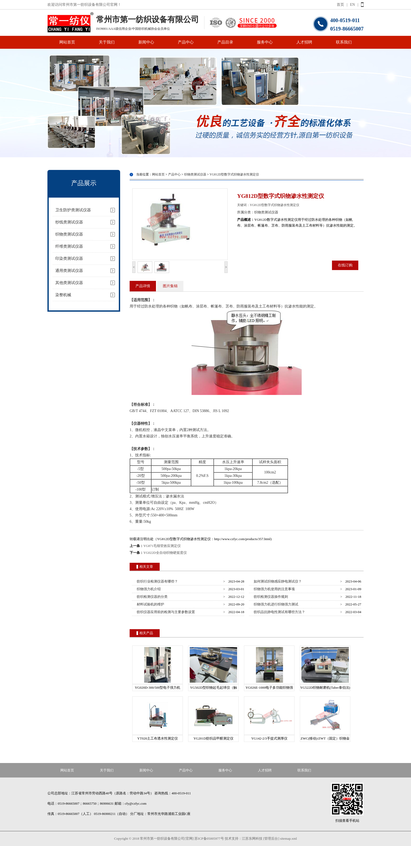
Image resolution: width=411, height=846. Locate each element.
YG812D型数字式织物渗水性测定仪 (234, 174)
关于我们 (107, 42)
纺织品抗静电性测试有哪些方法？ (278, 612)
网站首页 (67, 42)
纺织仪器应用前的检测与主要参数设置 (165, 612)
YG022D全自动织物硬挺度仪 (165, 553)
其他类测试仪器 (69, 283)
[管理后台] (271, 838)
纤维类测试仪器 (69, 246)
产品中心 (186, 42)
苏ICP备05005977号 (209, 838)
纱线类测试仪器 (69, 222)
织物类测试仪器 (69, 234)
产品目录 (225, 42)
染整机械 (63, 295)
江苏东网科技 (252, 838)
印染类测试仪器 (69, 258)
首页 (340, 5)
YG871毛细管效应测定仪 (162, 546)
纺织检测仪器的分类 (151, 597)
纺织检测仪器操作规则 (270, 597)
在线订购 (345, 265)
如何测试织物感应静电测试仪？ (277, 581)
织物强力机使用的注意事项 (273, 589)
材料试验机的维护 (149, 604)
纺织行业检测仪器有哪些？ (156, 581)
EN (352, 5)
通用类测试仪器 (69, 270)
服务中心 (265, 42)
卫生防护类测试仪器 (73, 210)
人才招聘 (304, 42)
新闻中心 (146, 42)
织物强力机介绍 (148, 589)
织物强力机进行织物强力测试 (275, 604)
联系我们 (344, 42)
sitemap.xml (288, 838)
